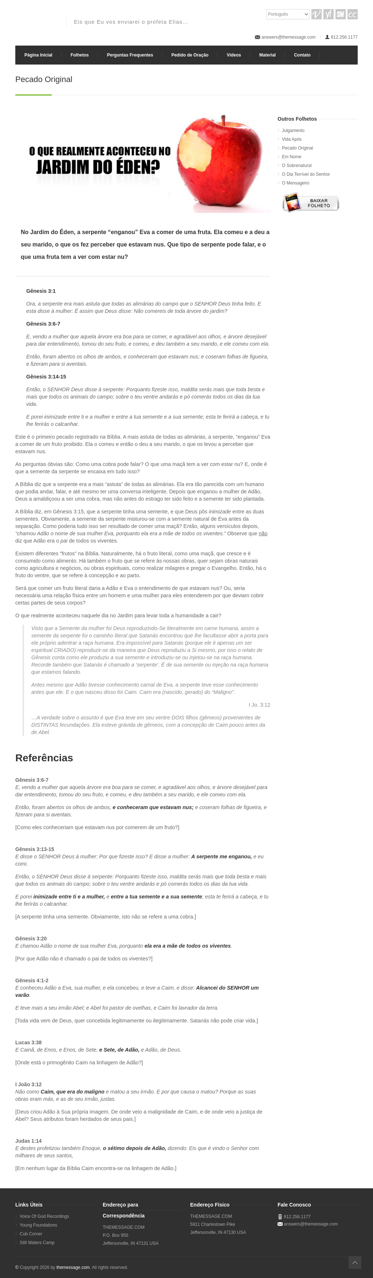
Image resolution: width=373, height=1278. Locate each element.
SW (340, 14)
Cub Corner (31, 1233)
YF (328, 14)
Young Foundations (38, 1225)
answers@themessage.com (288, 37)
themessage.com (73, 1267)
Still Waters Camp (37, 1242)
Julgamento (293, 130)
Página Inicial (38, 55)
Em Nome (291, 156)
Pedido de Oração (189, 55)
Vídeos (234, 55)
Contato (302, 55)
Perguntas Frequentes (130, 55)
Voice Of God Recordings (44, 1216)
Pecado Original (297, 148)
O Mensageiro (295, 183)
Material (267, 55)
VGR (316, 14)
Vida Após (292, 139)
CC (353, 14)
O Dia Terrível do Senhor (306, 174)
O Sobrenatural (296, 165)
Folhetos (80, 55)
